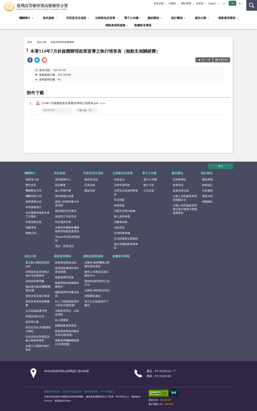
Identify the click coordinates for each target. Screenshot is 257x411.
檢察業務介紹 (34, 201)
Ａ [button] (232, 3)
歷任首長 (31, 184)
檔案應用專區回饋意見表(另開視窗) (67, 332)
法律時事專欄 (122, 233)
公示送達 (148, 190)
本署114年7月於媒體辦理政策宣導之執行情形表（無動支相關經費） (95, 51)
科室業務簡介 (34, 207)
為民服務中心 (63, 179)
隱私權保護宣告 (52, 391)
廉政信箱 (89, 190)
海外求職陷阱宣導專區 (126, 245)
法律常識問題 (122, 184)
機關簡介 (25, 17)
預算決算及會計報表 (38, 295)
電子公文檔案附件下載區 (96, 303)
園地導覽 (207, 179)
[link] (30, 60)
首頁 (29, 42)
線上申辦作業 (63, 190)
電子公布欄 (131, 17)
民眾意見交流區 (76, 17)
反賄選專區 (179, 179)
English (212, 3)
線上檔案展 (61, 320)
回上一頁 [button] (205, 59)
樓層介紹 (31, 233)
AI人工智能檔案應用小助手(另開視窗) (67, 303)
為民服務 (48, 17)
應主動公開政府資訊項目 (38, 264)
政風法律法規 (181, 190)
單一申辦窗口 (108, 391)
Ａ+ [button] (240, 3)
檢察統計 (207, 184)
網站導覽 (186, 3)
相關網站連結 (92, 295)
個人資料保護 (122, 216)
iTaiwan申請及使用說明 (67, 238)
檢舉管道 (178, 184)
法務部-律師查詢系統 (97, 290)
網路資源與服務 (115, 25)
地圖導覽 (31, 227)
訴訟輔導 (60, 184)
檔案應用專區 (226, 17)
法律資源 (119, 227)
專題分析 (207, 196)
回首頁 (199, 3)
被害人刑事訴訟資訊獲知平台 (96, 273)
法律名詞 (119, 179)
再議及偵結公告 (35, 316)
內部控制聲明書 (35, 281)
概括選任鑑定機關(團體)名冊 (38, 288)
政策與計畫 (32, 321)
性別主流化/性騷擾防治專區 (38, 329)
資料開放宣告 (91, 391)
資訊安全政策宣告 (72, 391)
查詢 (251, 5)
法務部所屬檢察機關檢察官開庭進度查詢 (67, 229)
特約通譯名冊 (63, 221)
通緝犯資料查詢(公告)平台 (97, 282)
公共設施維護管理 (36, 310)
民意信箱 (89, 184)
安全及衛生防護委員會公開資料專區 (38, 338)
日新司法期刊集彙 (124, 210)
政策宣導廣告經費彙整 (62, 42)
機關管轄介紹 (34, 196)
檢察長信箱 (91, 179)
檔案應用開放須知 (65, 262)
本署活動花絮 (34, 221)
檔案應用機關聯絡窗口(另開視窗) (67, 342)
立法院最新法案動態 (126, 238)
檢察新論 (119, 205)
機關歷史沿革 (34, 190)
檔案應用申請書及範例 (67, 293)
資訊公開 (200, 17)
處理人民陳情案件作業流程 (67, 203)
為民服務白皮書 (64, 196)
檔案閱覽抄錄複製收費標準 (67, 284)
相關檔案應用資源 (65, 325)
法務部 (172, 3)
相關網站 (207, 201)
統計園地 (177, 17)
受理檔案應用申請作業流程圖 (67, 269)
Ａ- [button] (224, 3)
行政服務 (207, 190)
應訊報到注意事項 (65, 210)
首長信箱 (159, 3)
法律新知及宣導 (105, 17)
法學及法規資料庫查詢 (126, 192)
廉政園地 (153, 17)
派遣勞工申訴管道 (65, 216)
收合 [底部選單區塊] (220, 166)
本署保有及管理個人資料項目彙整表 (38, 273)
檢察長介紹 (32, 179)
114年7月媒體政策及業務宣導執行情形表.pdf (73, 103)
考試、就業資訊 (64, 246)
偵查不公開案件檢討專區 (38, 347)
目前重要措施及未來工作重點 (38, 214)
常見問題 (119, 199)
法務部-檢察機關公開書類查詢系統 (97, 264)
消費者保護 (120, 221)
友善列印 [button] (223, 59)
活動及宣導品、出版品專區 (67, 312)
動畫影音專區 (143, 25)
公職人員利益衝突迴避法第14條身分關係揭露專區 (185, 209)
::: (3, 2)
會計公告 (148, 184)
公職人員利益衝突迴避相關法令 (185, 197)
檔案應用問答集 (64, 277)
